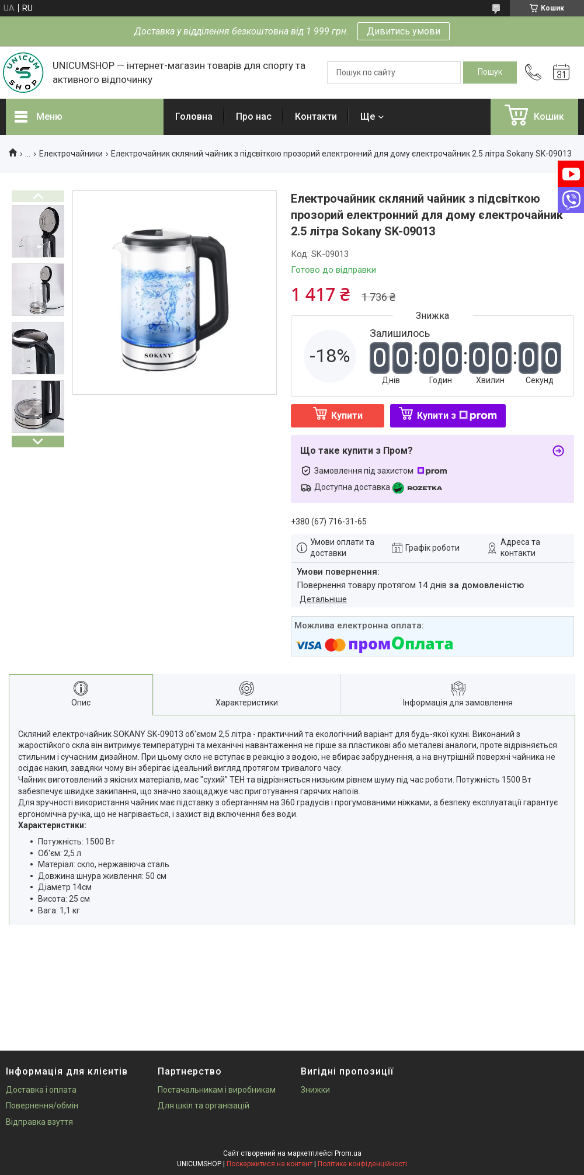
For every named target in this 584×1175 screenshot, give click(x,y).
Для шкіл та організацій (203, 1105)
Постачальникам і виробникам (217, 1089)
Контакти (316, 116)
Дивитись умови (403, 31)
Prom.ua (348, 1153)
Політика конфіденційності (362, 1164)
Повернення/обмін (42, 1105)
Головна (194, 116)
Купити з (457, 415)
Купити (347, 415)
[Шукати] (490, 72)
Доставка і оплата (41, 1089)
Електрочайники (71, 153)
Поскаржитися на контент (269, 1164)
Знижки (315, 1089)
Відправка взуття (39, 1122)
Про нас (254, 116)
